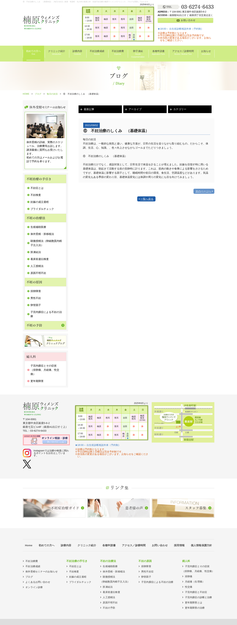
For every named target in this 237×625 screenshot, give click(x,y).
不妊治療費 (118, 53)
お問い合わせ (160, 545)
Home (28, 545)
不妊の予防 (109, 607)
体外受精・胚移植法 (42, 233)
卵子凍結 (137, 54)
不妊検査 (35, 194)
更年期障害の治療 (195, 607)
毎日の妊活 (52, 94)
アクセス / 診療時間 (183, 53)
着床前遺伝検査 (39, 259)
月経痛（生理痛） (195, 581)
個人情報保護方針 (201, 545)
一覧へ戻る (146, 198)
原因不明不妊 (38, 272)
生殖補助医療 (38, 226)
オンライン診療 (34, 587)
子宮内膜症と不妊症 (196, 592)
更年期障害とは (193, 602)
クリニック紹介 (56, 53)
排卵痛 (188, 576)
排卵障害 (35, 291)
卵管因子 (35, 305)
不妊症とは (37, 187)
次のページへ (203, 191)
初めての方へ (33, 53)
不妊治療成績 (97, 53)
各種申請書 (158, 53)
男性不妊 (35, 298)
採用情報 (179, 545)
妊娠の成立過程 (39, 201)
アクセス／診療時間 (134, 545)
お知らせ (206, 53)
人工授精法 (37, 265)
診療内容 (77, 53)
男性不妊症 (147, 571)
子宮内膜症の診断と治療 (198, 597)
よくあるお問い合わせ (37, 582)
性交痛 (188, 586)
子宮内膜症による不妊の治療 (157, 582)
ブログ (38, 94)
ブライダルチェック (42, 208)
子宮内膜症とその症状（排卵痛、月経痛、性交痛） (44, 369)
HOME (26, 94)
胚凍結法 (35, 252)
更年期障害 (37, 380)
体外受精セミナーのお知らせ (41, 571)
